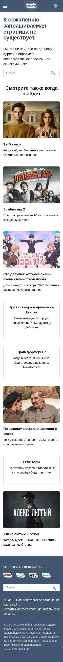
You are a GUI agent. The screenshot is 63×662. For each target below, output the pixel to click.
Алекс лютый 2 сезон (21, 534)
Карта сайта (11, 604)
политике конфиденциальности (23, 644)
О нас (7, 600)
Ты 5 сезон (12, 144)
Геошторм (31, 462)
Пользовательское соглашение (38, 600)
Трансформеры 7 (31, 352)
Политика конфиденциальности (37, 609)
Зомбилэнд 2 (14, 209)
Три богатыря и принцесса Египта (31, 309)
